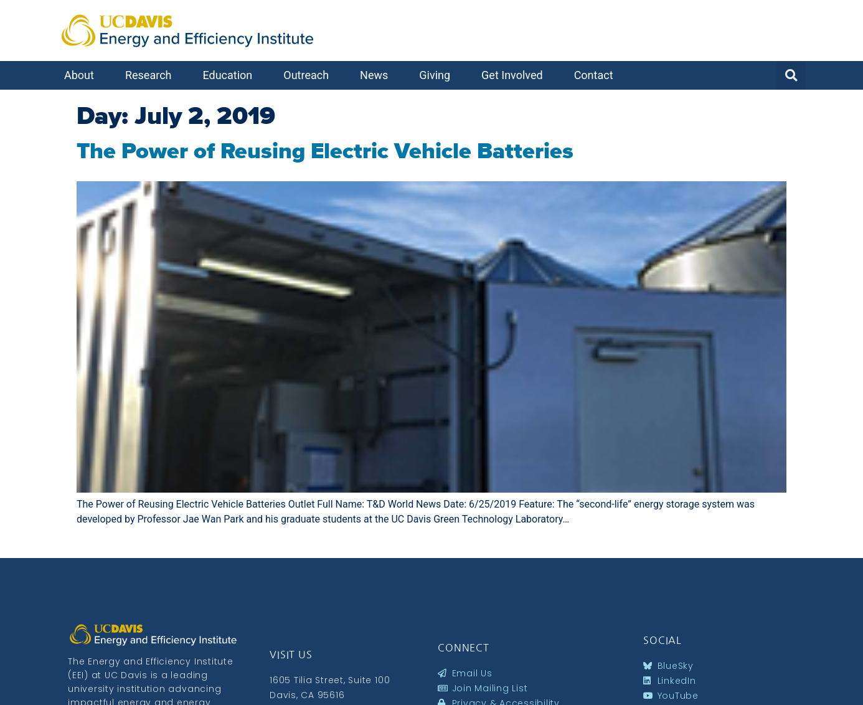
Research (151, 75)
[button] (790, 75)
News (377, 75)
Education (230, 75)
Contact (597, 75)
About (82, 75)
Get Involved (515, 75)
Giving (437, 75)
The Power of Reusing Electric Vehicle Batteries (325, 151)
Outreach (309, 75)
